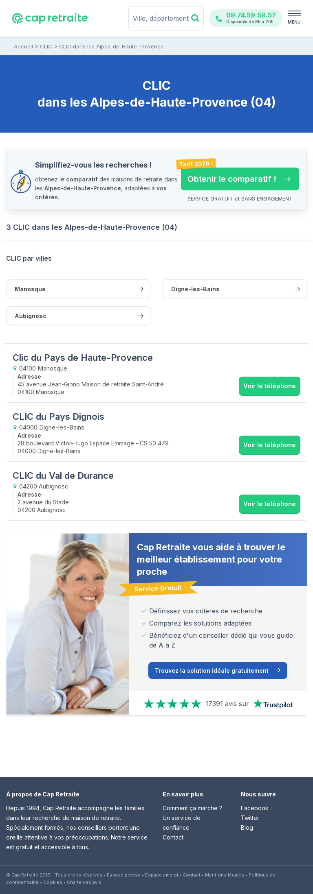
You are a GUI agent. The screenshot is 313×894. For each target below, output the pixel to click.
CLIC (46, 46)
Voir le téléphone (269, 386)
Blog (247, 827)
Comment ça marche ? (192, 808)
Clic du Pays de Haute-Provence (83, 357)
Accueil (23, 46)
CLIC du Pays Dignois (58, 416)
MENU (294, 22)
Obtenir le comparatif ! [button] (236, 176)
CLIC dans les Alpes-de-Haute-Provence (111, 46)
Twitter (250, 817)
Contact (173, 837)
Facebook (255, 808)
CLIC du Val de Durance (63, 475)
